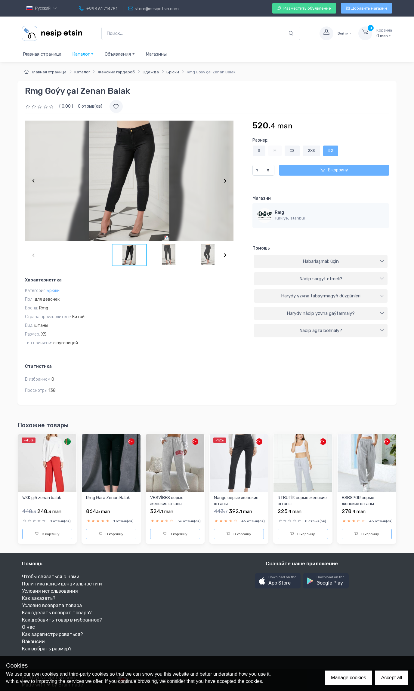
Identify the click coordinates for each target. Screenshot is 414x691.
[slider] (40, 106)
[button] (278, 580)
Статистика (38, 366)
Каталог (83, 54)
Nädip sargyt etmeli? (341, 278)
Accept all (391, 677)
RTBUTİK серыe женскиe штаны (302, 500)
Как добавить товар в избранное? (62, 620)
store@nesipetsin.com (153, 8)
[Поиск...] (191, 33)
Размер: (260, 140)
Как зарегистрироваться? (52, 634)
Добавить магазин (366, 8)
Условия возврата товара (52, 605)
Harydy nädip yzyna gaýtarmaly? (335, 313)
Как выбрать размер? (47, 649)
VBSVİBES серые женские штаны (167, 500)
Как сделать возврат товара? (57, 613)
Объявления (120, 54)
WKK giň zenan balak (41, 497)
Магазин (261, 198)
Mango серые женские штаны (236, 500)
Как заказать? (38, 598)
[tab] (321, 261)
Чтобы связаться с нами (50, 576)
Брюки (172, 72)
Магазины (156, 54)
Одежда (151, 72)
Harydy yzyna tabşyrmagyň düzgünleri (332, 296)
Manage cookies (348, 677)
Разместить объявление (304, 8)
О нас (28, 627)
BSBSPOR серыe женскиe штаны (358, 500)
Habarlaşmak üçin (343, 261)
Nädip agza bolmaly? (341, 330)
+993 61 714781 (98, 8)
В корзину (334, 170)
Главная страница (42, 54)
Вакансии (33, 641)
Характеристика (43, 280)
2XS (311, 150)
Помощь (261, 248)
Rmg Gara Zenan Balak (108, 497)
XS (292, 150)
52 (330, 150)
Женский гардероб (116, 72)
